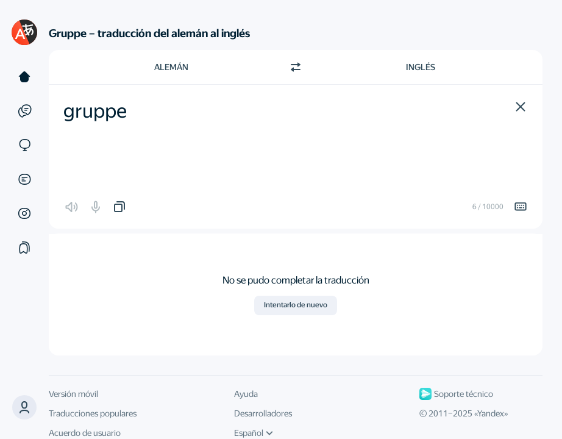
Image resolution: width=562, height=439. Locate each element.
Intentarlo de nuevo (295, 305)
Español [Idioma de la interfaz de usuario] (253, 433)
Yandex (490, 413)
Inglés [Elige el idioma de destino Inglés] (420, 67)
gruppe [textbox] (95, 111)
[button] (520, 107)
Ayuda (246, 394)
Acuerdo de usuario (85, 433)
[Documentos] (24, 179)
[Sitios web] (24, 145)
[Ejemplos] (24, 111)
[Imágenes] (24, 213)
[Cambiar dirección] (295, 67)
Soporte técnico (456, 394)
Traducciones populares (93, 413)
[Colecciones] (24, 247)
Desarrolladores (263, 413)
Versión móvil (73, 394)
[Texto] (24, 77)
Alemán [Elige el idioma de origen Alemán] (171, 67)
